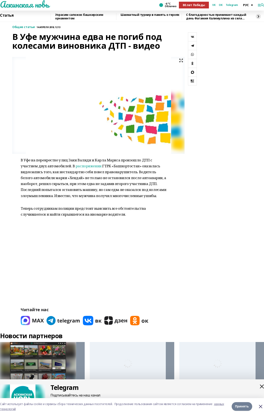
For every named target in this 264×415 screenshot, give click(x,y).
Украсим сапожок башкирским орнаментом (79, 16)
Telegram (232, 5)
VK (213, 5)
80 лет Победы (194, 5)
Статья (7, 15)
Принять (242, 406)
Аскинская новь (24, 4)
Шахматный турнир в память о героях (150, 15)
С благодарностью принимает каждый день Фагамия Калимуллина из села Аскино (216, 16)
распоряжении (89, 166)
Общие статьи (23, 27)
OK (220, 5)
